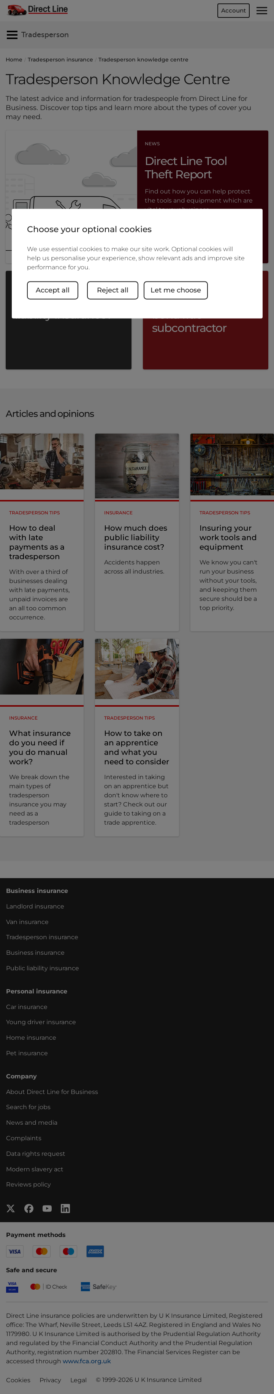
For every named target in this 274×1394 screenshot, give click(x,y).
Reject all (113, 290)
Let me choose (176, 290)
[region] (137, 263)
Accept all (53, 290)
